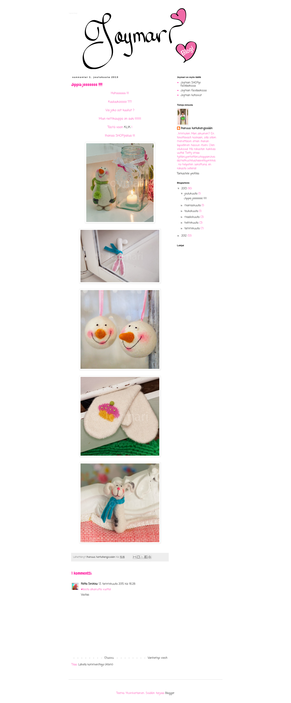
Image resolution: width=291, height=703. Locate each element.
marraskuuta (193, 206)
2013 (184, 189)
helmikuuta (191, 223)
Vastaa (85, 595)
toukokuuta (191, 211)
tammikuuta (192, 229)
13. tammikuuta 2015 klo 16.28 (117, 584)
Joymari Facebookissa (194, 91)
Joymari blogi (73, 13)
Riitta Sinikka (89, 584)
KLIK (127, 127)
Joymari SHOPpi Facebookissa (191, 84)
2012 (184, 236)
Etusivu (109, 658)
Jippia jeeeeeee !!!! (195, 198)
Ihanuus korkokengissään (197, 128)
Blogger (169, 693)
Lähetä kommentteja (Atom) (95, 665)
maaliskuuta (192, 217)
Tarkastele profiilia (188, 174)
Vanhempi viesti (157, 658)
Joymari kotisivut (191, 95)
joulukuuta (191, 194)
